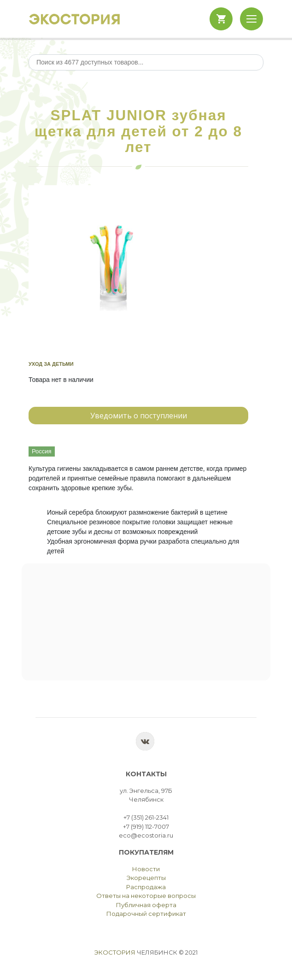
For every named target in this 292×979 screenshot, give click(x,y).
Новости (146, 869)
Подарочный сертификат (146, 913)
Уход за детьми (51, 364)
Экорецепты (146, 877)
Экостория (114, 952)
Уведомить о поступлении (138, 415)
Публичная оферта (146, 905)
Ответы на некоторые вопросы (146, 895)
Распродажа (146, 887)
